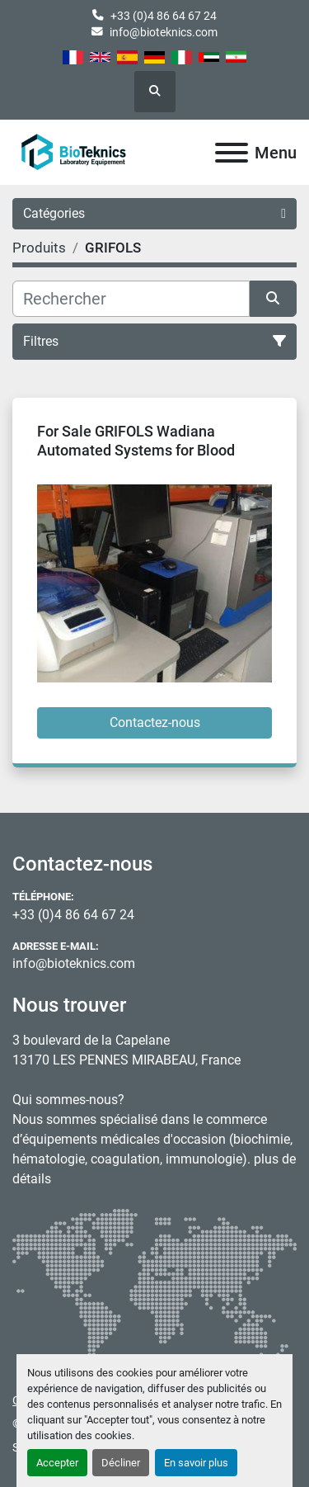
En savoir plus (196, 1462)
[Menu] (231, 153)
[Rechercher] (131, 299)
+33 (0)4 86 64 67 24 (163, 15)
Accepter (57, 1462)
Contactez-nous (155, 722)
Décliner (120, 1462)
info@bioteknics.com (164, 32)
